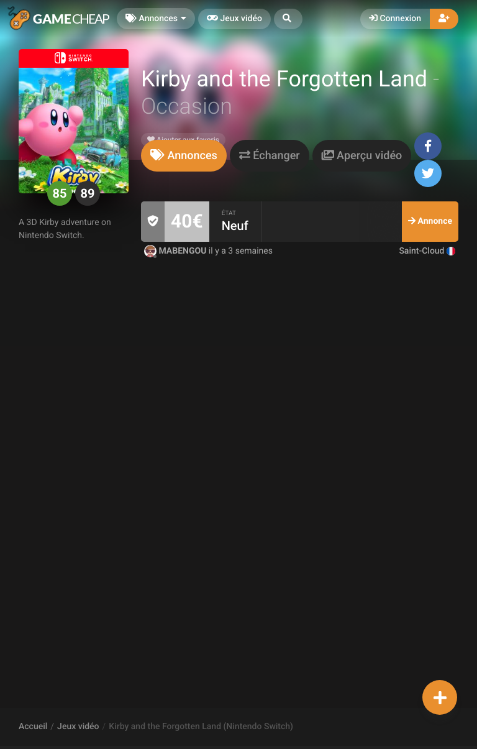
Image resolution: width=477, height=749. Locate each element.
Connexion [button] (395, 19)
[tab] (184, 156)
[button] (288, 19)
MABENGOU (176, 251)
